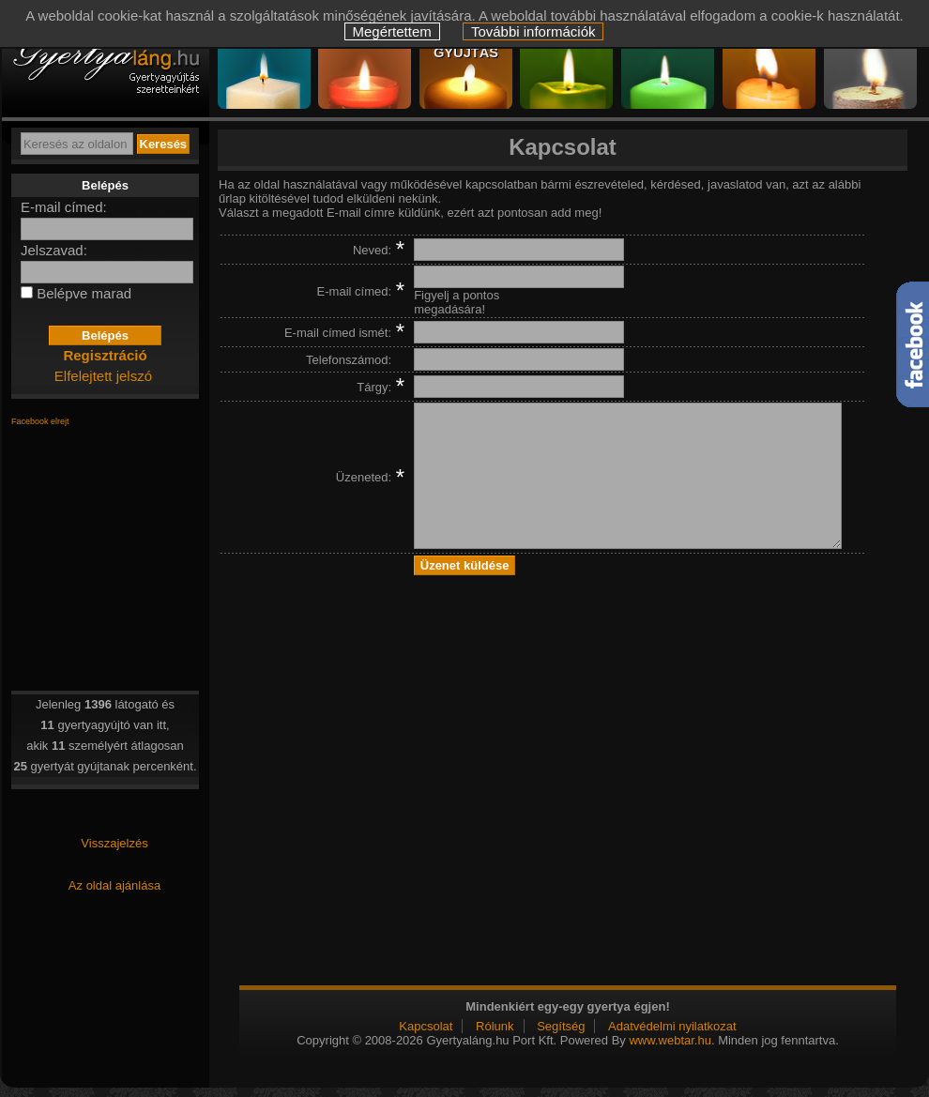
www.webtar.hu (669, 1040)
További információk (533, 31)
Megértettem (392, 31)
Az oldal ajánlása (114, 885)
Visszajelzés (114, 843)
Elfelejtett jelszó (103, 376)
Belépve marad (84, 293)
